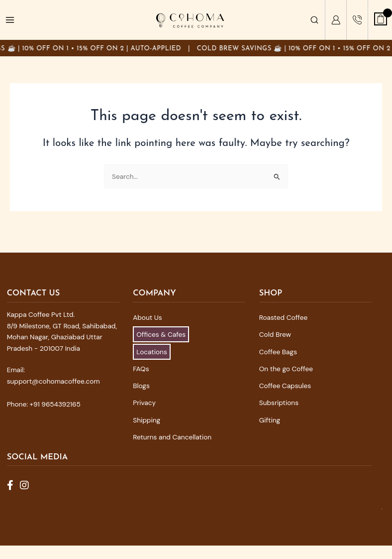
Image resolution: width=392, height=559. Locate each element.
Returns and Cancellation (172, 436)
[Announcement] (196, 48)
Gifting (269, 420)
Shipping (146, 420)
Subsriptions (278, 402)
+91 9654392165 (55, 404)
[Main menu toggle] (10, 20)
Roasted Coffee (283, 317)
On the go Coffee (286, 368)
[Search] (314, 19)
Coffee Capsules (285, 385)
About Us (147, 317)
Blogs (141, 385)
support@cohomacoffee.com (53, 381)
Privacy (144, 402)
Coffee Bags (278, 351)
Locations (151, 351)
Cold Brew (275, 334)
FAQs (141, 368)
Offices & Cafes (161, 334)
